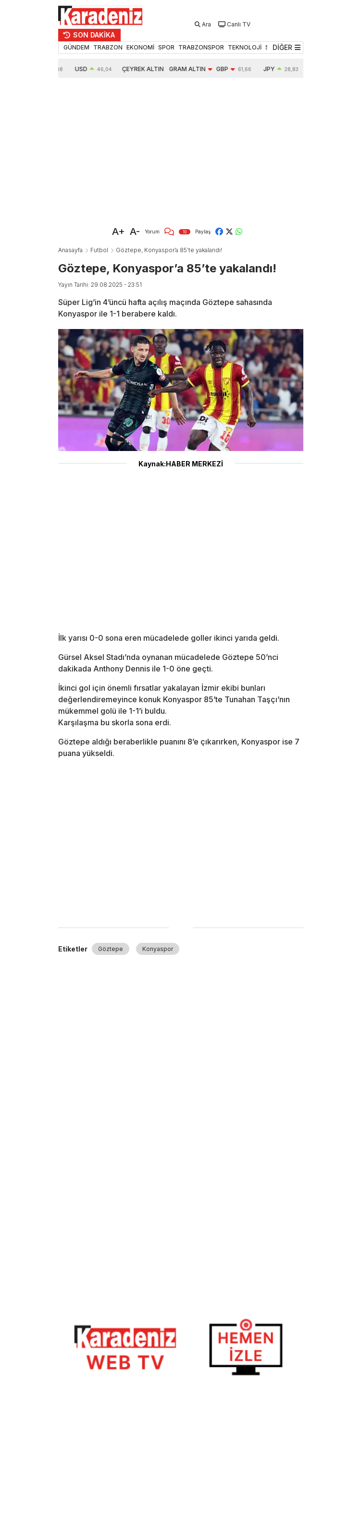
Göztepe (110, 948)
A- (135, 231)
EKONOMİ (140, 47)
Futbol (99, 250)
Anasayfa (70, 250)
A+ (118, 231)
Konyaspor (157, 948)
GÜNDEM (76, 47)
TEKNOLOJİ (244, 47)
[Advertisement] (180, 150)
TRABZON (108, 47)
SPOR (166, 47)
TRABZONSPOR (201, 47)
